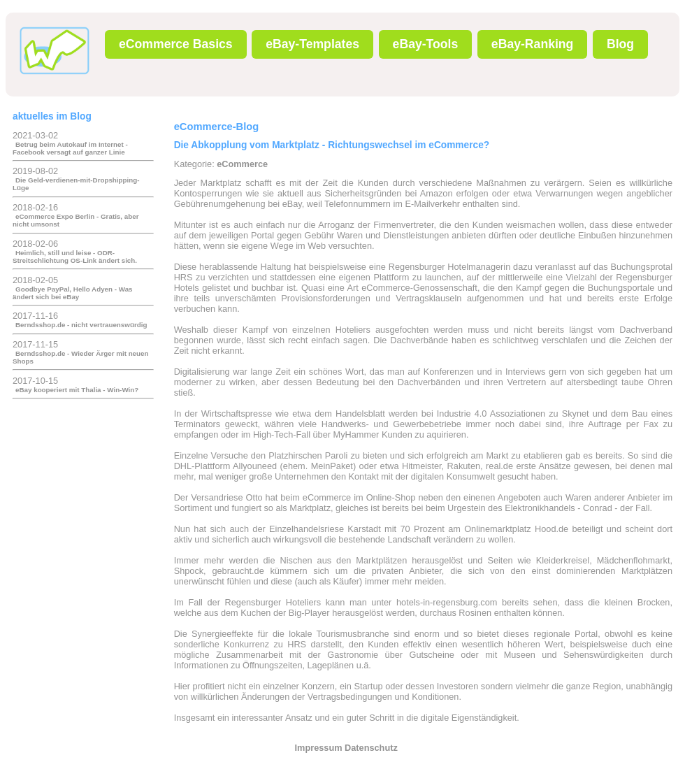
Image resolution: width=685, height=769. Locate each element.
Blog (620, 44)
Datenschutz (371, 747)
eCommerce (242, 164)
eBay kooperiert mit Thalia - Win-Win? (76, 390)
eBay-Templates (312, 44)
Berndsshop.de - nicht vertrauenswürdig (81, 325)
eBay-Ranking (532, 44)
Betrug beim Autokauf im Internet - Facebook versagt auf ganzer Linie (70, 148)
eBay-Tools (426, 44)
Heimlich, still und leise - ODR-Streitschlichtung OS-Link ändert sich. (75, 256)
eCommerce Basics (176, 44)
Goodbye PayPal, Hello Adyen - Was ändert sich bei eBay (73, 293)
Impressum (318, 747)
